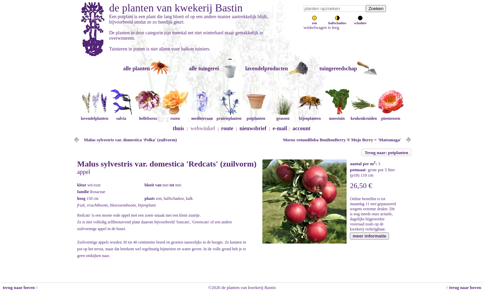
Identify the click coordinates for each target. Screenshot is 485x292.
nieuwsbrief (252, 128)
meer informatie (369, 236)
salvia (121, 116)
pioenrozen (391, 116)
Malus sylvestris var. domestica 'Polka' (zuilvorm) (130, 139)
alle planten (136, 68)
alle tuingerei (204, 68)
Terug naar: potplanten (386, 152)
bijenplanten (310, 116)
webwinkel (202, 128)
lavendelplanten (94, 116)
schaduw (360, 21)
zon (314, 21)
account (302, 128)
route (227, 128)
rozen (175, 116)
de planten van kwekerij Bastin (176, 8)
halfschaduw (337, 21)
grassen (283, 116)
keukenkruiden (364, 116)
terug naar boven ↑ (20, 287)
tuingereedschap (338, 68)
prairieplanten (229, 116)
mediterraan (202, 116)
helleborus (148, 116)
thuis (178, 128)
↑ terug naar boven (464, 287)
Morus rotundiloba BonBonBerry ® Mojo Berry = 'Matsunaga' (342, 139)
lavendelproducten (266, 68)
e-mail (280, 128)
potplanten (256, 116)
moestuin (337, 116)
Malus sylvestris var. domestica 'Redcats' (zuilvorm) (166, 163)
